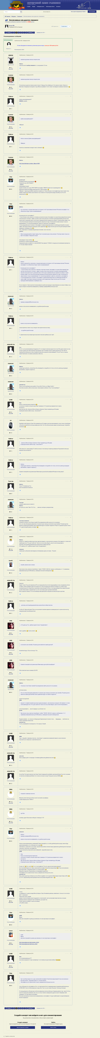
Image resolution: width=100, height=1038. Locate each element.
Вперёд (30, 32)
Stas (10, 177)
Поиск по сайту (9, 48)
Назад (8, 32)
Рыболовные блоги (50, 6)
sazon (11, 930)
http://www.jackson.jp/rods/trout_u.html (28, 944)
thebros (10, 96)
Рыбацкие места (40, 6)
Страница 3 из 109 (41, 32)
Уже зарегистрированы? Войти (78, 11)
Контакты (58, 6)
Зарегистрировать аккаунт (23, 1027)
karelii (11, 560)
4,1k (10, 67)
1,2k (10, 356)
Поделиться (55, 26)
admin (23, 49)
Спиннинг (20, 27)
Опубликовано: (26, 55)
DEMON (11, 55)
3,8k (10, 87)
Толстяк (10, 481)
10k (10, 633)
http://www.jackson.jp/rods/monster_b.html (29, 942)
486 (10, 985)
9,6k (10, 412)
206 (10, 943)
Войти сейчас (53, 1027)
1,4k (10, 432)
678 (10, 493)
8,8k (10, 189)
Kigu (10, 973)
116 (10, 108)
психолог (11, 296)
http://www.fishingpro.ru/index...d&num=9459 (29, 163)
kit (11, 420)
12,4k (10, 549)
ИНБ (10, 620)
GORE (10, 400)
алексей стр (11, 344)
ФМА (10, 537)
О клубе (28, 6)
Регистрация (92, 11)
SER (13, 25)
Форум (33, 6)
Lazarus (10, 75)
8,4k (10, 308)
